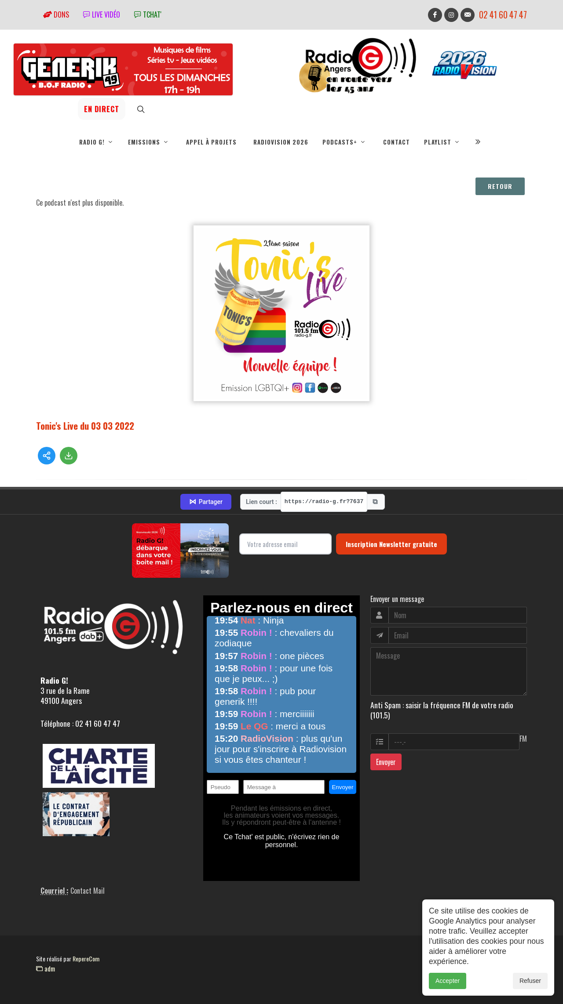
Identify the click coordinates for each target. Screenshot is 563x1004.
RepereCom (86, 958)
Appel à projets (211, 142)
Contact (396, 142)
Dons (56, 14)
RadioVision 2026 (280, 142)
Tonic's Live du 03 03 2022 (85, 425)
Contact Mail (87, 890)
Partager (206, 502)
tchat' (147, 14)
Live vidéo (101, 14)
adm (45, 968)
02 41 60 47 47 (503, 14)
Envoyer (386, 762)
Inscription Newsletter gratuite (391, 544)
